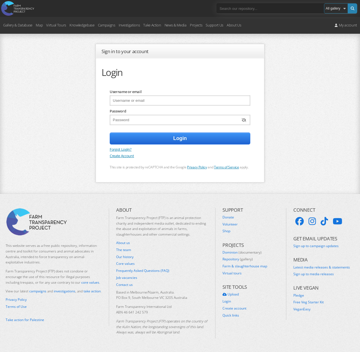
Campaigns (106, 25)
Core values (125, 263)
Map (39, 25)
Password (118, 111)
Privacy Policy (197, 167)
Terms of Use (16, 306)
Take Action (152, 25)
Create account (234, 308)
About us (123, 243)
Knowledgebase (81, 25)
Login (226, 301)
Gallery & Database (17, 25)
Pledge (298, 295)
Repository (237, 259)
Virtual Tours (56, 25)
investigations (64, 291)
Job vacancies (126, 278)
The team (123, 250)
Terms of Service (226, 167)
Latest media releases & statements (321, 267)
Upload (230, 294)
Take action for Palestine (25, 319)
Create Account (122, 155)
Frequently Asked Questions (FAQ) (142, 270)
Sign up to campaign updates (316, 246)
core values (90, 282)
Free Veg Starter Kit (308, 302)
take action (92, 291)
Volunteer (230, 224)
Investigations (129, 25)
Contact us (124, 285)
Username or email (125, 91)
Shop (226, 231)
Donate (228, 217)
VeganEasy (301, 309)
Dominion (242, 252)
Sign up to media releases (313, 274)
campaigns (37, 291)
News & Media (175, 25)
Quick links (230, 315)
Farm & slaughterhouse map (244, 266)
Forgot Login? (121, 149)
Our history (125, 257)
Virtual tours (232, 273)
